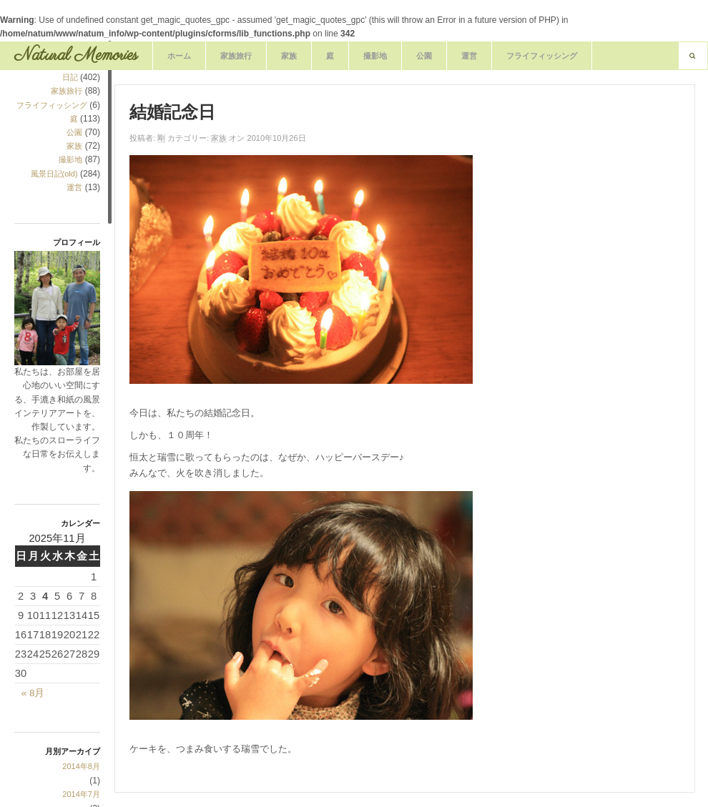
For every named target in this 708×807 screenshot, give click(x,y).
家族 (289, 55)
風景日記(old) (54, 173)
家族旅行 (236, 55)
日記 (70, 77)
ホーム (179, 55)
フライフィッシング (541, 55)
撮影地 (375, 55)
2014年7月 (81, 794)
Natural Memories (76, 55)
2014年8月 (81, 766)
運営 (469, 55)
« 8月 (33, 693)
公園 (424, 55)
